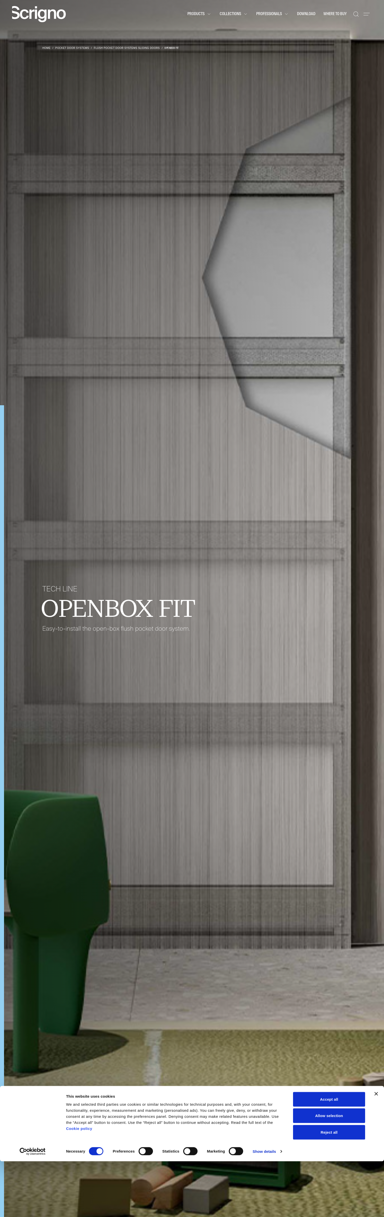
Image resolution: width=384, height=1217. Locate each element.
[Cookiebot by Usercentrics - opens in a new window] (33, 1207)
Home (46, 48)
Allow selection (329, 1171)
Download (306, 14)
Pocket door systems (72, 48)
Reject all (329, 1188)
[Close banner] (376, 1149)
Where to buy (335, 14)
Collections (234, 14)
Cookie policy (79, 1184)
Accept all (329, 1155)
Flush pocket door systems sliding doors (127, 48)
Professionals (272, 14)
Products (199, 14)
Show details (264, 1207)
